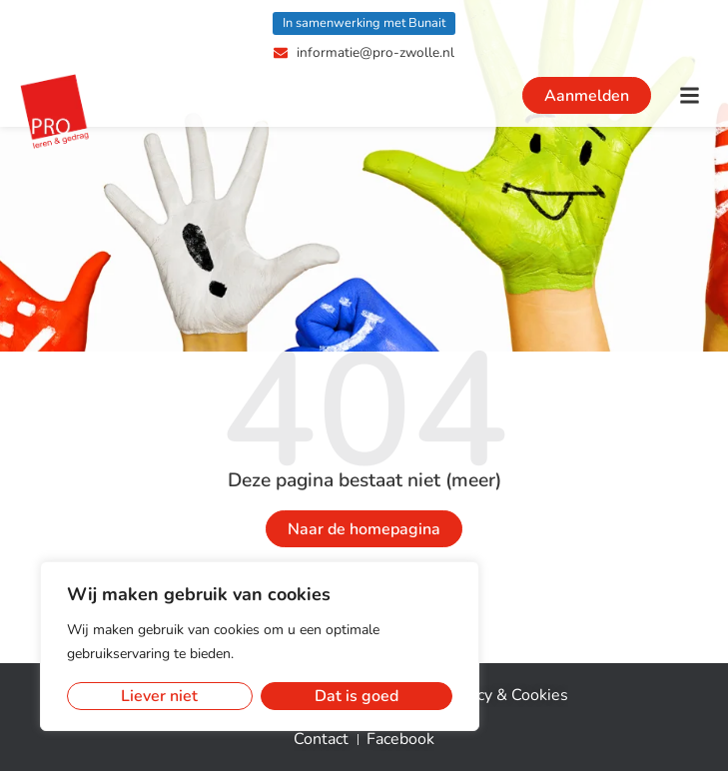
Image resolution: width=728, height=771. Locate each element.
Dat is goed (356, 696)
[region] (259, 646)
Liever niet (159, 696)
